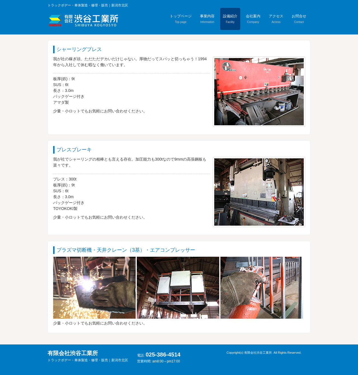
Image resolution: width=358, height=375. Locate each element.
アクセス (276, 19)
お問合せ (299, 19)
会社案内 (253, 19)
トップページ (181, 19)
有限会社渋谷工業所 (88, 356)
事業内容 (207, 19)
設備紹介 (230, 19)
